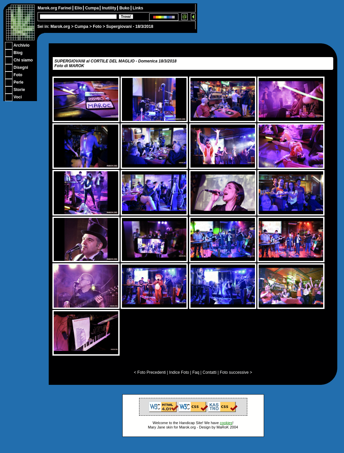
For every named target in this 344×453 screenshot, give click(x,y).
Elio (79, 8)
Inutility (109, 8)
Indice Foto (179, 372)
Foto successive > (236, 372)
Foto (97, 26)
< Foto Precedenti (150, 372)
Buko (124, 8)
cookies (226, 423)
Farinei (65, 8)
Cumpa (81, 26)
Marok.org (60, 26)
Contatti (209, 372)
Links (138, 8)
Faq (196, 372)
